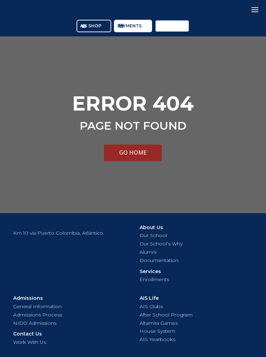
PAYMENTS (129, 25)
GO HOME (133, 152)
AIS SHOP (90, 25)
